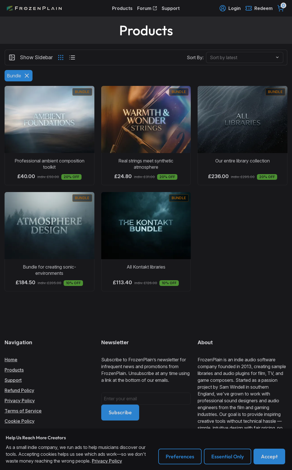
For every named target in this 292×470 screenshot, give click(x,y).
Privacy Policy (20, 400)
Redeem (259, 8)
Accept (269, 456)
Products (122, 8)
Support (171, 8)
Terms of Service (23, 411)
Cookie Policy (20, 421)
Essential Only (227, 456)
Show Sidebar (31, 57)
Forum (147, 8)
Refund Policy (19, 390)
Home (11, 359)
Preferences (180, 456)
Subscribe (120, 412)
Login (230, 8)
